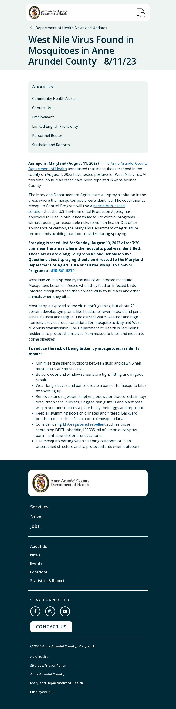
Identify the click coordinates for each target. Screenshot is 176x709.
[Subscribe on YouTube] (65, 611)
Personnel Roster (47, 135)
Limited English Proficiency (55, 126)
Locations (39, 572)
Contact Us (41, 107)
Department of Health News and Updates (71, 27)
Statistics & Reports (48, 580)
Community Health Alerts (54, 98)
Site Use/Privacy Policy (48, 665)
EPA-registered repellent (84, 424)
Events (36, 563)
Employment (43, 117)
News (36, 516)
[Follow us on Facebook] (35, 611)
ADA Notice (39, 656)
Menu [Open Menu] (141, 15)
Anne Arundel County (47, 674)
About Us (42, 87)
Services (39, 507)
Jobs (35, 526)
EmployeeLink (41, 692)
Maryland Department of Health (56, 683)
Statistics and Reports (51, 144)
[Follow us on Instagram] (50, 611)
